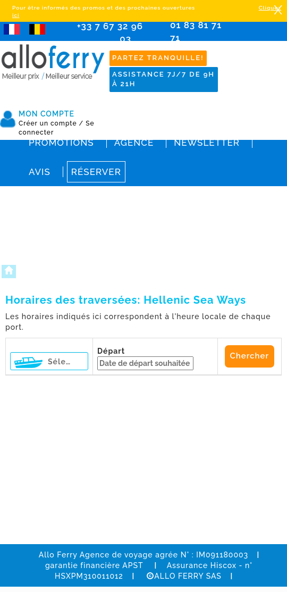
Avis (39, 171)
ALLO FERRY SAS (184, 576)
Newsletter (207, 142)
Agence (134, 142)
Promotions (61, 142)
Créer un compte (51, 123)
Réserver (96, 171)
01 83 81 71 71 (199, 38)
